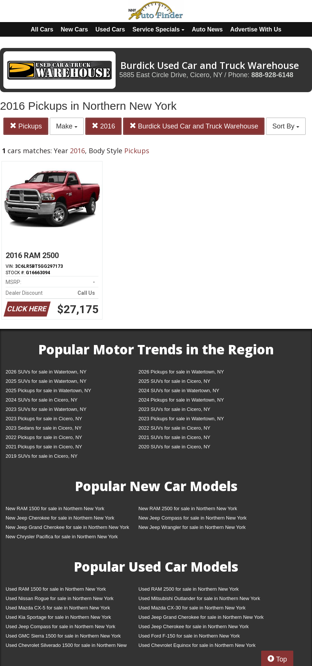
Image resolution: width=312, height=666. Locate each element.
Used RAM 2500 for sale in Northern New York (188, 589)
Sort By (285, 126)
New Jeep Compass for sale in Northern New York (192, 518)
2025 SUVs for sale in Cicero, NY (174, 381)
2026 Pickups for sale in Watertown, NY (181, 372)
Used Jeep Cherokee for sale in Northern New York (193, 626)
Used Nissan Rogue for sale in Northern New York (59, 598)
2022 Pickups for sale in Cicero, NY (44, 437)
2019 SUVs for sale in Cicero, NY (41, 456)
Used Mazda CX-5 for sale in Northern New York (58, 608)
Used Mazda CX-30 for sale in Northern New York (191, 608)
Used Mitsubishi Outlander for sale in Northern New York (199, 598)
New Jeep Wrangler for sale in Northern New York (192, 527)
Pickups (26, 126)
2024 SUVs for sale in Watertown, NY (178, 390)
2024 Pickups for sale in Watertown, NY (181, 400)
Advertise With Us (255, 29)
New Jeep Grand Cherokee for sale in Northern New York (67, 527)
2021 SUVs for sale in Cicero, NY (174, 437)
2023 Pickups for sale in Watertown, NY (181, 418)
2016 (103, 126)
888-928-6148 (272, 75)
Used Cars (110, 29)
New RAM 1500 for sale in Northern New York (55, 508)
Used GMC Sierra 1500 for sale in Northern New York (63, 636)
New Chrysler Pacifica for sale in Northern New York (62, 536)
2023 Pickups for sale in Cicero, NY (44, 418)
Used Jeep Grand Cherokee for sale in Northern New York (201, 617)
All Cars (42, 29)
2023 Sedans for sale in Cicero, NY (44, 428)
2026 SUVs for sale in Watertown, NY (46, 372)
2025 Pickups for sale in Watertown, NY (48, 390)
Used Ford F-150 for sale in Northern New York (189, 636)
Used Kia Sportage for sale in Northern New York (58, 617)
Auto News (207, 29)
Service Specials (158, 29)
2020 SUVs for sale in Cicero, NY (174, 446)
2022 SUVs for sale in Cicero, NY (174, 428)
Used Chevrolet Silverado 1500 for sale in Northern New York (66, 646)
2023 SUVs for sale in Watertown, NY (46, 409)
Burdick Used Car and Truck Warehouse (193, 126)
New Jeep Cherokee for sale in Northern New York (60, 518)
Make (66, 126)
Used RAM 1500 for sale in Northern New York (56, 589)
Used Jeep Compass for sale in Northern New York (60, 626)
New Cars (74, 29)
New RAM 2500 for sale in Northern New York (187, 508)
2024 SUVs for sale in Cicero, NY (41, 400)
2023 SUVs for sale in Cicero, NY (174, 409)
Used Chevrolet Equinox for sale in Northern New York (197, 645)
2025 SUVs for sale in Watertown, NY (46, 381)
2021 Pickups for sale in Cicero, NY (44, 446)
